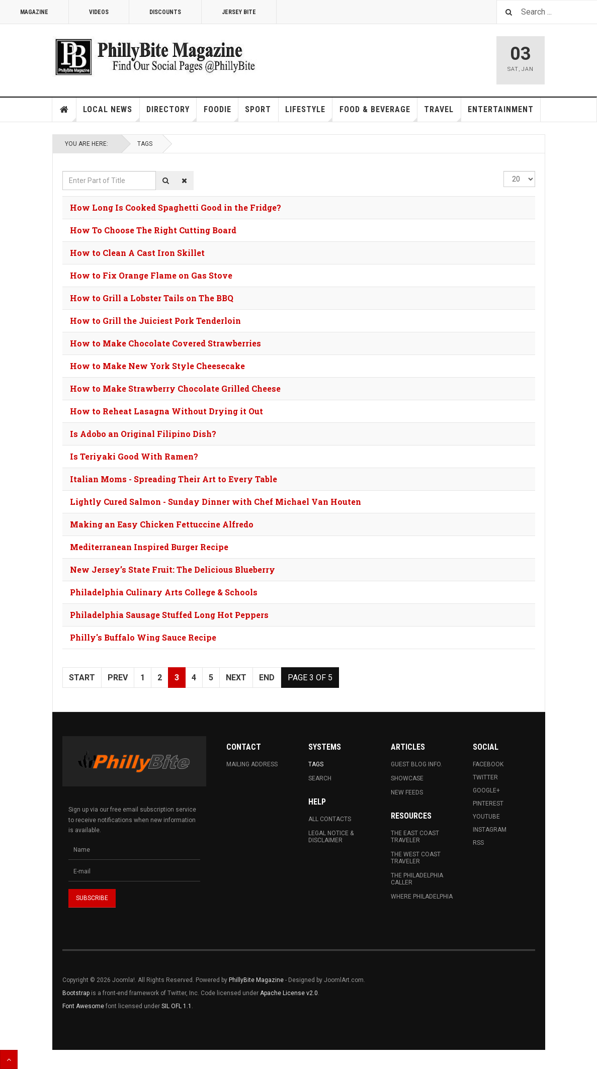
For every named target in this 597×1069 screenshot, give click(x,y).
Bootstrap (76, 993)
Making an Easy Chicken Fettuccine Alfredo (161, 524)
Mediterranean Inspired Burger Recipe (149, 547)
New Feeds (407, 792)
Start (82, 677)
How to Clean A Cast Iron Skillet (137, 252)
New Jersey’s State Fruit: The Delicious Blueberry (172, 569)
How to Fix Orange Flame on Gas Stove (151, 275)
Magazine (34, 12)
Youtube (486, 816)
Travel (442, 113)
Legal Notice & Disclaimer (331, 837)
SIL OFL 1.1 (176, 1006)
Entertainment (501, 109)
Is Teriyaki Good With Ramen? (134, 456)
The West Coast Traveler (416, 858)
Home (64, 110)
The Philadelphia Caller (417, 879)
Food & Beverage (378, 113)
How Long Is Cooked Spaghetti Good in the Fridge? (175, 207)
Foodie (221, 113)
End (267, 677)
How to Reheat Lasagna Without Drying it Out (166, 411)
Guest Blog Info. (416, 764)
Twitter (485, 777)
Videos (99, 12)
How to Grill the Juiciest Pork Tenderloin (155, 320)
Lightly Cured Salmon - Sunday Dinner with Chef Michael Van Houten (215, 501)
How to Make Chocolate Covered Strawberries (165, 343)
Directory (171, 113)
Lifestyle (308, 113)
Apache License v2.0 (289, 993)
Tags (144, 143)
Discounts (165, 12)
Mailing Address (252, 764)
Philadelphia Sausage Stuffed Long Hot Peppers (169, 614)
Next (236, 677)
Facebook (488, 764)
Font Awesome (83, 1006)
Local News (111, 113)
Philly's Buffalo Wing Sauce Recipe (143, 637)
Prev (118, 677)
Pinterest (488, 803)
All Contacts (329, 819)
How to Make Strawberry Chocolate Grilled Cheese (175, 388)
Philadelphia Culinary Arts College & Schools (164, 592)
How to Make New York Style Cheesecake (157, 366)
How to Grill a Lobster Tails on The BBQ (151, 298)
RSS (478, 842)
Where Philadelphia (422, 896)
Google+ (486, 790)
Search (319, 778)
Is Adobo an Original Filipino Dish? (143, 433)
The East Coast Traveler (415, 837)
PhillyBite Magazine (256, 980)
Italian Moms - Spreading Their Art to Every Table (173, 479)
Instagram (489, 829)
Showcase (407, 778)
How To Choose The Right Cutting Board (153, 230)
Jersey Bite (239, 12)
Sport (258, 109)
